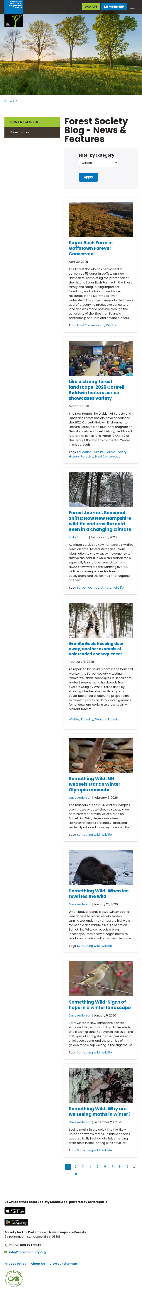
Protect (9, 101)
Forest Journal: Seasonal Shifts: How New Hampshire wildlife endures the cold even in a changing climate (100, 521)
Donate (91, 6)
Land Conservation (90, 325)
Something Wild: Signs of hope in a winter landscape (100, 1005)
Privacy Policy (15, 1264)
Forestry (87, 456)
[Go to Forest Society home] (13, 13)
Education (84, 452)
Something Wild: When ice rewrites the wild (99, 893)
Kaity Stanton (78, 537)
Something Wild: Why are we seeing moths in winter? (100, 1111)
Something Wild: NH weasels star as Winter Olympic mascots (94, 784)
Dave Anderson (80, 798)
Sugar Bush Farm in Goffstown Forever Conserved (91, 248)
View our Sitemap (63, 1264)
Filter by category (96, 155)
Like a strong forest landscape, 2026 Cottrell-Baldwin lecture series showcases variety (98, 390)
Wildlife (111, 325)
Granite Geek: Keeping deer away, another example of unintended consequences (96, 649)
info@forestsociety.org (27, 1252)
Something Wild (88, 835)
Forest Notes (19, 132)
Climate (105, 587)
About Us (38, 1264)
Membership (114, 6)
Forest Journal (87, 587)
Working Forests (107, 719)
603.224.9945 (30, 1245)
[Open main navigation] (132, 7)
